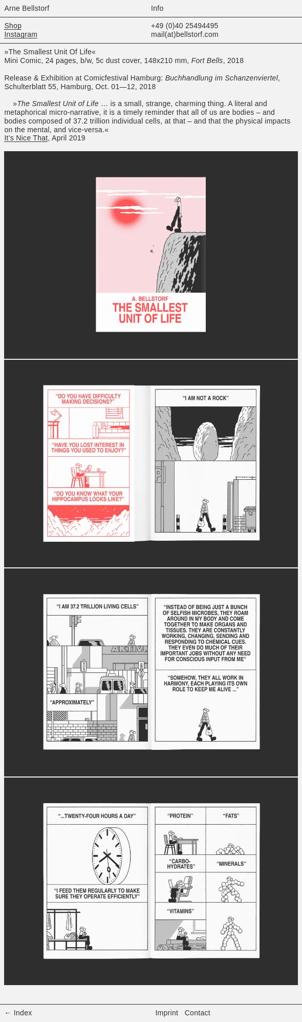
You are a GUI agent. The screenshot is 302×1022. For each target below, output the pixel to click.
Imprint (166, 1013)
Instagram (20, 34)
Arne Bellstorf (26, 8)
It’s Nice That (26, 138)
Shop (12, 26)
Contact (197, 1013)
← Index (18, 1013)
